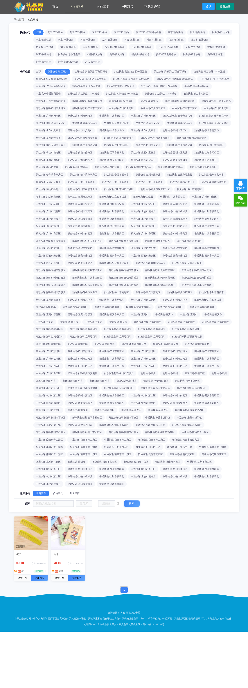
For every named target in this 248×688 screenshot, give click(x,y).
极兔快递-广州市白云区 (48, 233)
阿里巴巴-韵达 (121, 32)
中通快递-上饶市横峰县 (80, 476)
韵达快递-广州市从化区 (84, 145)
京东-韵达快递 (175, 32)
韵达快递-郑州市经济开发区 (82, 189)
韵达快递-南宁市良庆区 (155, 380)
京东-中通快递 (192, 47)
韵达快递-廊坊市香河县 (182, 182)
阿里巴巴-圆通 (77, 32)
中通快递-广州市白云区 (48, 366)
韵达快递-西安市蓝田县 (111, 159)
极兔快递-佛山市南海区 (195, 93)
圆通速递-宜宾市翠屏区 (75, 307)
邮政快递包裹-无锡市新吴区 (191, 137)
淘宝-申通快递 (65, 39)
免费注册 (225, 6)
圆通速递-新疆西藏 (195, 373)
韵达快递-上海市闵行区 (206, 152)
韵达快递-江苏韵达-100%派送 (209, 71)
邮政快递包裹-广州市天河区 (216, 101)
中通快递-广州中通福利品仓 (214, 78)
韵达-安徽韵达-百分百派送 (86, 86)
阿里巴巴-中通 (99, 32)
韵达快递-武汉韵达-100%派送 (83, 93)
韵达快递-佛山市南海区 (211, 145)
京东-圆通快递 (109, 39)
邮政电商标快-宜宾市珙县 (112, 196)
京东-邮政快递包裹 (141, 47)
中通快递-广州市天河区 (121, 108)
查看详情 (22, 577)
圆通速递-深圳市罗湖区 (157, 240)
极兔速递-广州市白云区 (175, 226)
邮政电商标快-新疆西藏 (48, 344)
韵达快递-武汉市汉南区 (121, 101)
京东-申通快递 (90, 47)
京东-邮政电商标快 (168, 47)
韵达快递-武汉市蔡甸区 (148, 292)
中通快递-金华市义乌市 (84, 123)
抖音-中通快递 (154, 39)
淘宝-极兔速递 (117, 54)
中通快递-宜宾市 (139, 314)
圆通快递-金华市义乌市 (80, 130)
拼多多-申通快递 (44, 47)
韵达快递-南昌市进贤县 (107, 167)
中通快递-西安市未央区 (48, 255)
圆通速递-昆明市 (76, 461)
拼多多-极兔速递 (140, 54)
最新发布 (41, 493)
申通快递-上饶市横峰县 (111, 211)
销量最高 (75, 493)
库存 (123, 612)
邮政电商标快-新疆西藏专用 (87, 101)
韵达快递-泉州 (148, 373)
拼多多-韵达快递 (220, 32)
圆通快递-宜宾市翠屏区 (107, 307)
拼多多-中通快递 (216, 47)
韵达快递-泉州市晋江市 (175, 130)
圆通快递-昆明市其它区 (182, 454)
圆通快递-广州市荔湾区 (206, 351)
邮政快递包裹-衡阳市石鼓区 (190, 410)
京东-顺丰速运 (92, 61)
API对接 (127, 6)
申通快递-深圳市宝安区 (80, 204)
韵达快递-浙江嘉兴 (58, 71)
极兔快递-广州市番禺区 (175, 233)
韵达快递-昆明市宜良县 (111, 152)
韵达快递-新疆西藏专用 (133, 344)
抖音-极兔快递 (95, 54)
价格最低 (58, 493)
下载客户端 (152, 6)
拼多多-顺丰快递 (191, 54)
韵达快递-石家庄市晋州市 (81, 182)
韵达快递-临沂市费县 (205, 159)
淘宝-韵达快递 (43, 39)
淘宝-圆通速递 (68, 47)
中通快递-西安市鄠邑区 (206, 395)
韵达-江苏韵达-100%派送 (120, 86)
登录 (208, 6)
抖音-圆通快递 (131, 39)
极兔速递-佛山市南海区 (48, 226)
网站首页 (19, 19)
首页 (55, 6)
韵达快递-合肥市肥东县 (116, 174)
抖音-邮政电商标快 (166, 54)
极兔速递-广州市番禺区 (111, 233)
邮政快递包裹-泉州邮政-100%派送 (131, 78)
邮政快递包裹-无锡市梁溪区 (50, 270)
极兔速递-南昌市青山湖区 (151, 439)
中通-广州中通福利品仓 (196, 86)
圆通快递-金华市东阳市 (111, 248)
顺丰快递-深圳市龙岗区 (48, 196)
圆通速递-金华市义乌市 (48, 130)
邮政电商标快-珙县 (143, 196)
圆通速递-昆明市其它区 (150, 454)
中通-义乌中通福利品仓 (48, 93)
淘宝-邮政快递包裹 (115, 47)
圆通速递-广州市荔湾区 (175, 351)
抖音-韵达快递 (197, 32)
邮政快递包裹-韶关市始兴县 (50, 240)
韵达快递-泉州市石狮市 (179, 292)
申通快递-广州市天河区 (48, 115)
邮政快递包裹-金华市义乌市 (177, 115)
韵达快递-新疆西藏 (77, 344)
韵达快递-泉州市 (149, 101)
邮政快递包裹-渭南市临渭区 (87, 285)
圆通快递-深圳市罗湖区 (189, 240)
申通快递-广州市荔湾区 (48, 351)
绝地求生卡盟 (133, 612)
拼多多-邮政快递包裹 (69, 54)
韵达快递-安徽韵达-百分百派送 (91, 71)
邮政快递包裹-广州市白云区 (196, 270)
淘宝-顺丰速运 (214, 54)
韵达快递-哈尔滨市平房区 (203, 167)
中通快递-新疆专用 (77, 410)
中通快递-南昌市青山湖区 (195, 432)
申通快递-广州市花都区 (172, 196)
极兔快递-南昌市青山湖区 (49, 447)
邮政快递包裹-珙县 (46, 380)
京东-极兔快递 (176, 39)
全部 (38, 32)
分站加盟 (103, 6)
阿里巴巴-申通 (55, 32)
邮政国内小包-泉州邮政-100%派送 (159, 86)
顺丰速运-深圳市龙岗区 (80, 196)
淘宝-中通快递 (43, 54)
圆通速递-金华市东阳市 (80, 248)
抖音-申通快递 (87, 39)
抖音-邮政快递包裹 (68, 61)
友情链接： (114, 612)
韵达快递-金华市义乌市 (211, 174)
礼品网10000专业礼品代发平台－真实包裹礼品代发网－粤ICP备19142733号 (124, 624)
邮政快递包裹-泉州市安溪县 (82, 137)
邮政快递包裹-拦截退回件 (147, 321)
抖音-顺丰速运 (43, 61)
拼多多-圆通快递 (199, 39)
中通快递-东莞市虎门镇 (157, 417)
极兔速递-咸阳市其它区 (104, 461)
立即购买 (39, 577)
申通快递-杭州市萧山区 (48, 395)
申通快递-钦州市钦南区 (143, 402)
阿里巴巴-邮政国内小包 (148, 32)
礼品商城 (77, 6)
